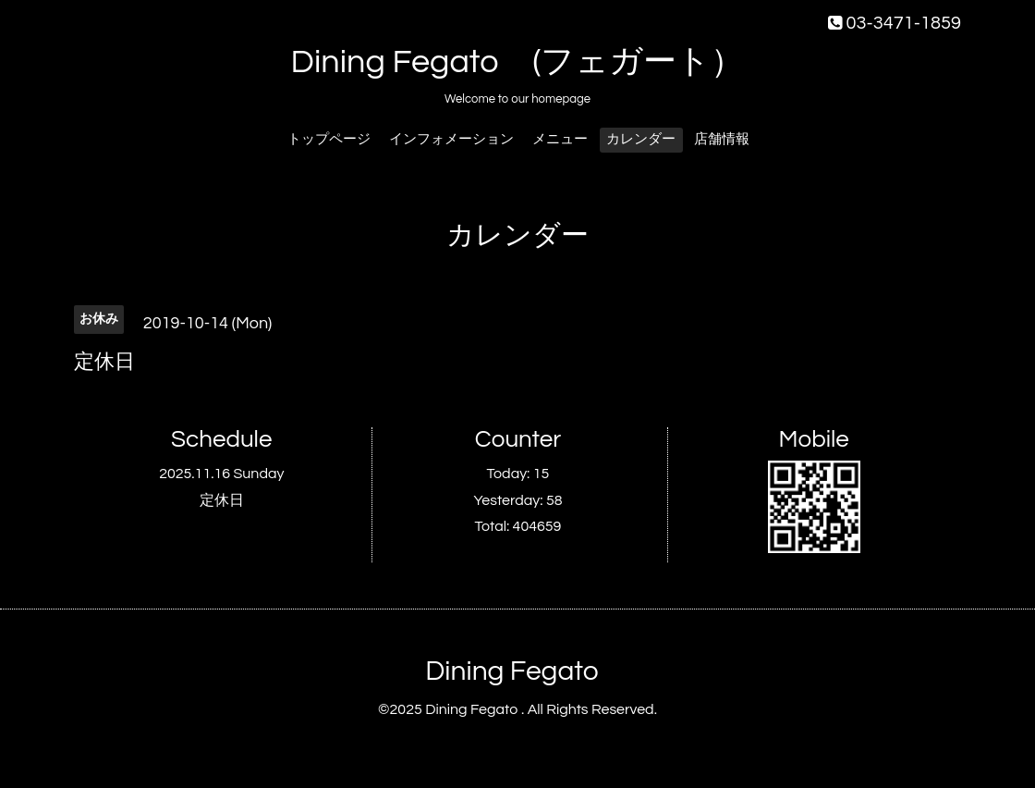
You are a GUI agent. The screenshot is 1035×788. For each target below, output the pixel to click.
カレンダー (641, 139)
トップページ (329, 139)
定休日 (222, 500)
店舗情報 (721, 139)
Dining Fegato (511, 671)
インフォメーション (451, 139)
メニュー (560, 139)
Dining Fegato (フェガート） (518, 62)
